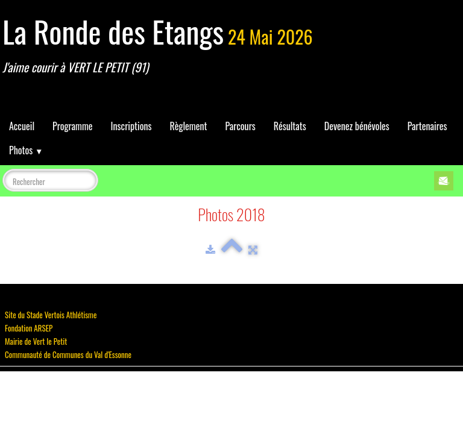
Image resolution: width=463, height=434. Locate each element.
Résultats (290, 126)
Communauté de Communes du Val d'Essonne (68, 354)
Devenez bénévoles (356, 126)
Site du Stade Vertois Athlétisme (50, 315)
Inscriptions (131, 126)
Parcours (240, 126)
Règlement (188, 126)
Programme (72, 126)
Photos (26, 150)
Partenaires (427, 126)
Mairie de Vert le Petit (36, 341)
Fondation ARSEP (28, 328)
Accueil (21, 126)
